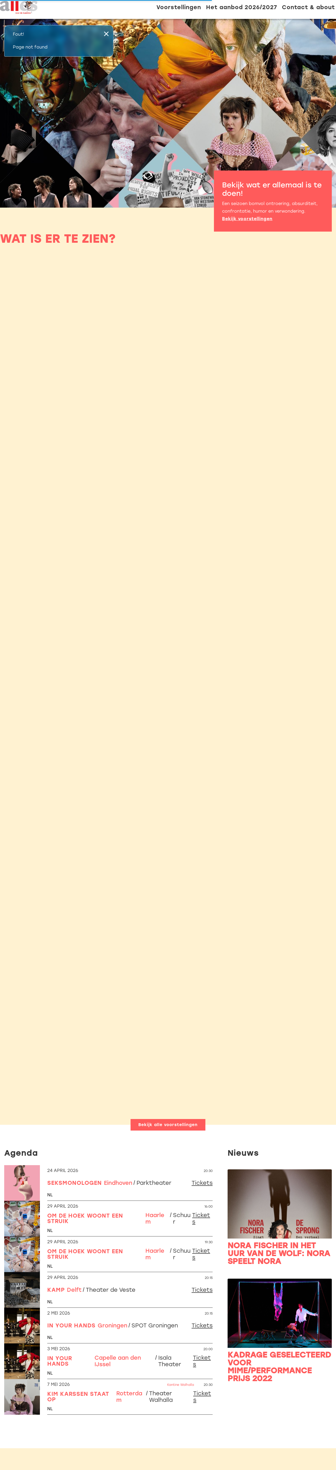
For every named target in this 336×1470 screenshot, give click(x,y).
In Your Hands (71, 1325)
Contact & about (308, 7)
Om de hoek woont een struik (85, 1218)
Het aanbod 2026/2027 (241, 7)
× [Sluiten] (106, 33)
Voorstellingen (178, 7)
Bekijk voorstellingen (247, 218)
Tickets (202, 1183)
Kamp (56, 1290)
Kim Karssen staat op (78, 1396)
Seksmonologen (74, 1183)
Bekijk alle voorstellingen (168, 1124)
